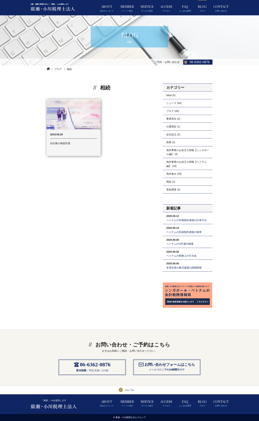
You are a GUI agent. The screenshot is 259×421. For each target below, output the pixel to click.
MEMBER (127, 8)
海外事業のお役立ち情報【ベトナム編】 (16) (186, 163)
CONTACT (221, 8)
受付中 (181, 369)
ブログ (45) (172, 111)
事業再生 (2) (173, 118)
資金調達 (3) (173, 189)
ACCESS (166, 8)
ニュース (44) (174, 103)
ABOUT (107, 8)
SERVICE (147, 8)
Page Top (129, 389)
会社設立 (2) (173, 134)
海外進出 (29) (174, 173)
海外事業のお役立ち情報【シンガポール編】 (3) (187, 152)
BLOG (202, 8)
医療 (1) (170, 142)
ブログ (58, 68)
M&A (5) (170, 95)
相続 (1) (170, 181)
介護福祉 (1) (173, 126)
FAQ (185, 8)
